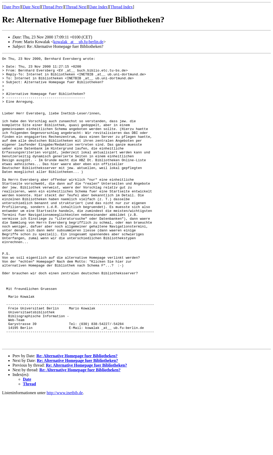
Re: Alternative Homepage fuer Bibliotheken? (77, 413)
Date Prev (11, 7)
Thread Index (121, 7)
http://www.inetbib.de (65, 450)
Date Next (31, 7)
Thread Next (76, 7)
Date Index (98, 7)
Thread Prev (52, 7)
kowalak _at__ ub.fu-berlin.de (78, 42)
